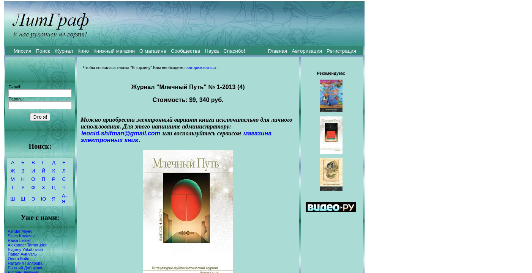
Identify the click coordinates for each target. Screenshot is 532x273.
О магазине (152, 51)
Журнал (63, 51)
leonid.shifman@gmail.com (120, 133)
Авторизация (307, 51)
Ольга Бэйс (18, 258)
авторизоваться (201, 67)
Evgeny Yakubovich (25, 249)
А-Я (64, 198)
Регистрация (341, 51)
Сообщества (185, 51)
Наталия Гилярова (25, 263)
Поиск (43, 51)
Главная (277, 51)
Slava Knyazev (21, 236)
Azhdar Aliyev (20, 231)
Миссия (23, 51)
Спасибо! (234, 51)
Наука (212, 51)
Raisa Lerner (19, 240)
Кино (83, 51)
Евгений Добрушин (25, 267)
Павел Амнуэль (22, 254)
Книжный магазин (114, 51)
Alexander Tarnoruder (27, 245)
